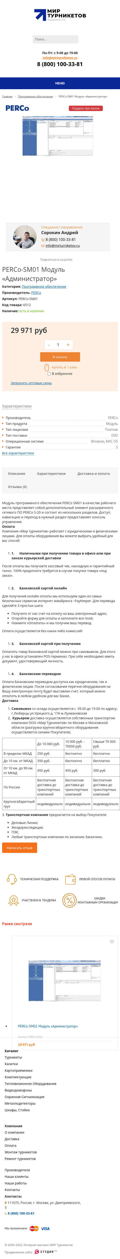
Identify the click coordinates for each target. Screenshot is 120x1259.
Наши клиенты (16, 1176)
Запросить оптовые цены (31, 383)
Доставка (12, 1139)
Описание (16, 473)
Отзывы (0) (17, 486)
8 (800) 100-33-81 (60, 64)
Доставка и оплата (93, 473)
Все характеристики (18, 453)
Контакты (12, 1189)
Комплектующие (18, 1077)
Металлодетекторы (20, 1103)
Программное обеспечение (35, 96)
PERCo (36, 292)
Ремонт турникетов (20, 1158)
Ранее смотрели (17, 924)
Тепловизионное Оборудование (30, 1083)
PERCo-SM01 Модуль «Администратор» (48, 1026)
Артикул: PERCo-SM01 (30, 1037)
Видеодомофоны (18, 1090)
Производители (17, 1170)
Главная (7, 96)
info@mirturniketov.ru (60, 58)
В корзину (60, 357)
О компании (14, 1132)
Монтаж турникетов (21, 1152)
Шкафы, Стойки (17, 1110)
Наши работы (16, 1183)
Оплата (10, 1145)
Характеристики (51, 473)
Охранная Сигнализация (24, 1097)
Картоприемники (18, 1070)
